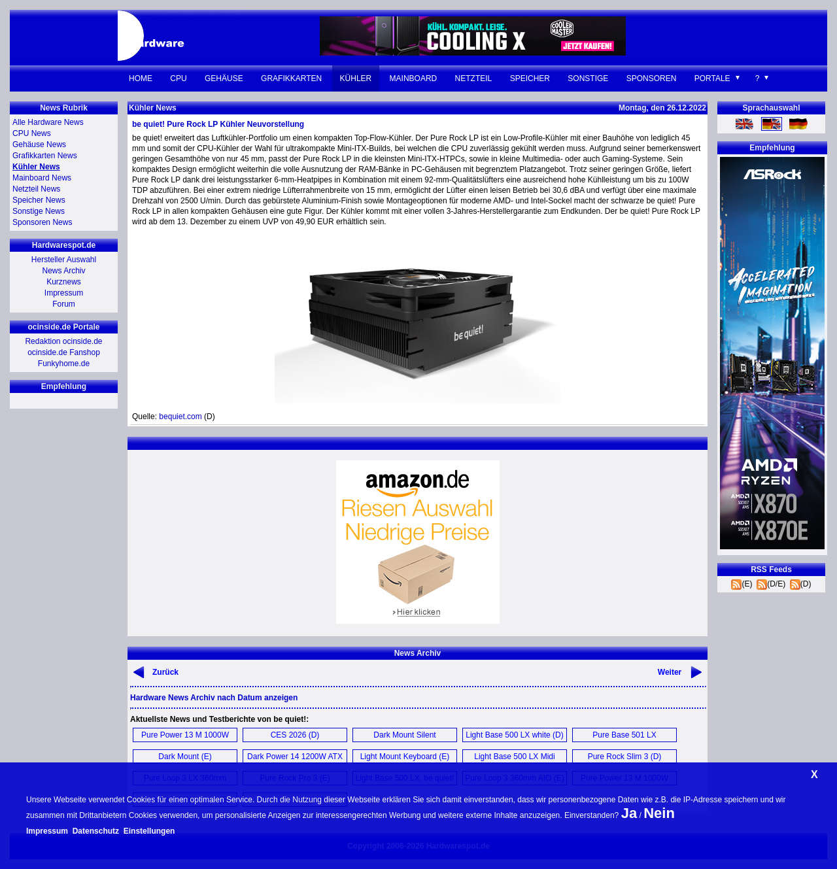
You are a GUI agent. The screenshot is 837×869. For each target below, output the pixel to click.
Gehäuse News (39, 144)
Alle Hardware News (48, 122)
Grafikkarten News (44, 155)
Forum (63, 304)
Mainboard (413, 78)
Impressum (63, 293)
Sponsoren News (42, 222)
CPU (178, 78)
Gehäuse (224, 78)
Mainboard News (41, 177)
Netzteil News (36, 189)
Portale (712, 78)
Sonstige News (38, 211)
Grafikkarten (291, 78)
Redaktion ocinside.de (63, 341)
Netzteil (473, 78)
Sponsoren (651, 78)
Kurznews (63, 281)
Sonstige (588, 78)
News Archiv (63, 270)
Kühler (356, 78)
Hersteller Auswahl (63, 259)
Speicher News (38, 200)
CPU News (31, 133)
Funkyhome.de (64, 363)
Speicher (530, 78)
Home (140, 78)
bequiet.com (180, 416)
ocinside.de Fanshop (63, 352)
